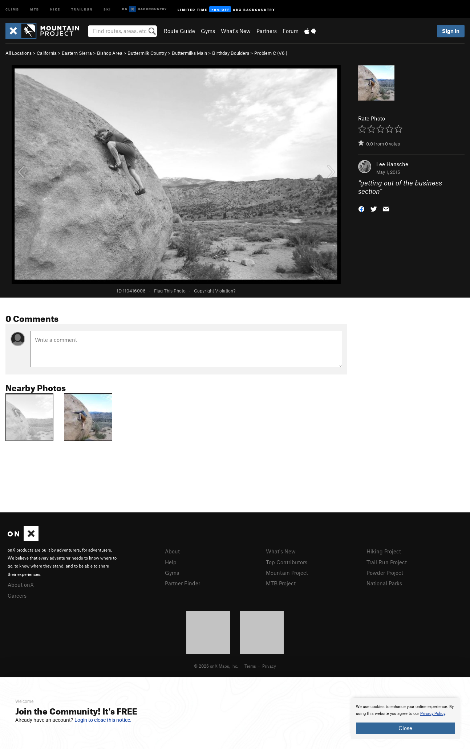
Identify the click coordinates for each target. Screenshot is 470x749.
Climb (12, 9)
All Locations (18, 53)
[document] (405, 718)
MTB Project (281, 583)
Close (405, 728)
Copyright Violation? (214, 291)
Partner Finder (182, 583)
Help (171, 562)
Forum (291, 31)
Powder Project (384, 572)
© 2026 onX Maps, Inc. (216, 665)
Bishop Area (109, 53)
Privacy (269, 665)
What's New (236, 31)
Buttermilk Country (147, 53)
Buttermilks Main (189, 53)
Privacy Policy (432, 713)
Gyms (208, 31)
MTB (34, 9)
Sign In (450, 31)
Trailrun (82, 9)
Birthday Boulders (230, 53)
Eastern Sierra (77, 53)
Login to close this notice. (102, 720)
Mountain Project (287, 572)
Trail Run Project (386, 562)
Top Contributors (286, 562)
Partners (266, 31)
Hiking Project (383, 551)
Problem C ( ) (270, 53)
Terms (250, 665)
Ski (107, 9)
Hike (55, 9)
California (47, 53)
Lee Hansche (392, 164)
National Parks (384, 583)
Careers (17, 595)
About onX (21, 584)
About (172, 551)
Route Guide (179, 31)
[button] (361, 208)
